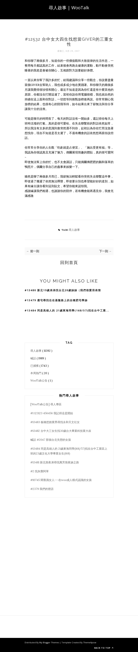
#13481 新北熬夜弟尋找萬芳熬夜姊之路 (54, 462)
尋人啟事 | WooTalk (69, 7)
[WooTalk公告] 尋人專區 (45, 404)
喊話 (33, 358)
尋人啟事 (74, 229)
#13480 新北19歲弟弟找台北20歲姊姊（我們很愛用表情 (63, 290)
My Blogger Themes (49, 642)
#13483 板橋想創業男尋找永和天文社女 (55, 422)
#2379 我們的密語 (42, 489)
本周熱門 (36, 373)
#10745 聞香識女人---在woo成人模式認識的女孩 (61, 480)
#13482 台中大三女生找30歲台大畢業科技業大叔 (60, 431)
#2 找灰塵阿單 (39, 471)
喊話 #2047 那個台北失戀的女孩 (50, 439)
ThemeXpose (89, 642)
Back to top (104, 647)
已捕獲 (34, 365)
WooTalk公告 (39, 380)
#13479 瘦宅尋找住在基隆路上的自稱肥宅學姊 (56, 300)
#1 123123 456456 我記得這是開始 (51, 413)
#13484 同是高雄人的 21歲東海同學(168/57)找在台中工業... (67, 310)
